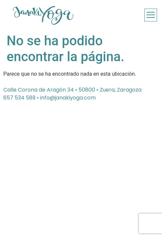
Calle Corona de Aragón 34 (38, 90)
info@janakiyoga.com (68, 97)
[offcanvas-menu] (150, 15)
